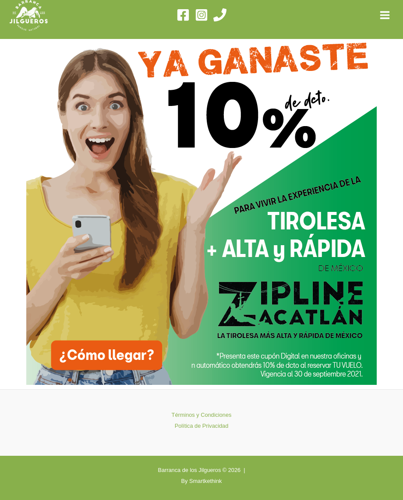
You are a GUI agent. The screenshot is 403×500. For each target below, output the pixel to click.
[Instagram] (201, 14)
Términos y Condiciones (202, 415)
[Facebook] (183, 14)
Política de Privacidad (202, 426)
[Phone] (219, 14)
